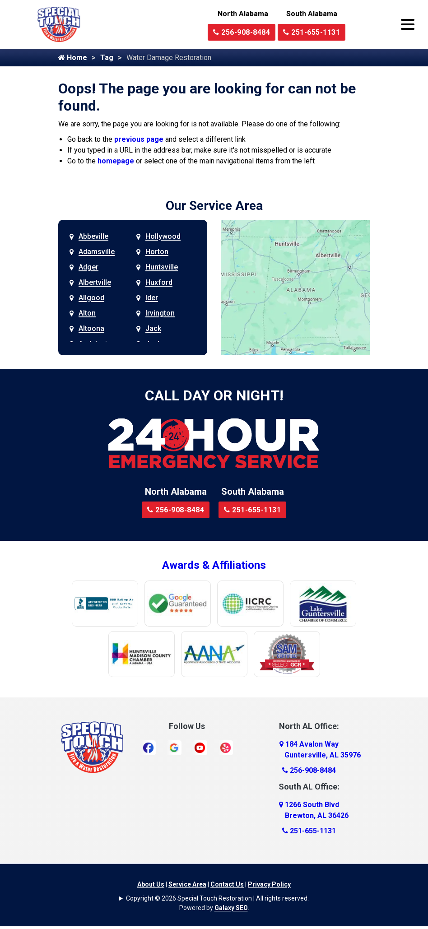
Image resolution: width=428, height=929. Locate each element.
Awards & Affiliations (214, 565)
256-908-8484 (241, 32)
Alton (87, 313)
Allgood (91, 297)
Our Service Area (214, 205)
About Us (150, 884)
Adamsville (97, 251)
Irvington (160, 313)
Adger (88, 267)
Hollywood (163, 236)
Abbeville (93, 236)
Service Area (187, 884)
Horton (156, 251)
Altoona (91, 328)
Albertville (95, 282)
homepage (116, 161)
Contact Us (227, 884)
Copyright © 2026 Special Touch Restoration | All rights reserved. (217, 898)
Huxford (158, 282)
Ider (151, 297)
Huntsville (161, 267)
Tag (106, 57)
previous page (138, 139)
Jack (153, 328)
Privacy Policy (269, 884)
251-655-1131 (311, 32)
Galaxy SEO (231, 907)
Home (72, 57)
